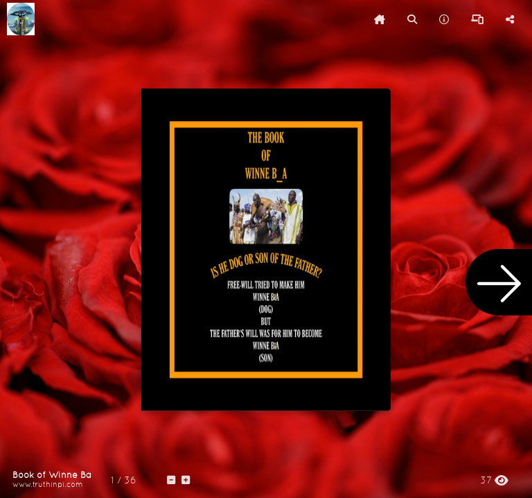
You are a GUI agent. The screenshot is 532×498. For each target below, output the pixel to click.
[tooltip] (379, 19)
